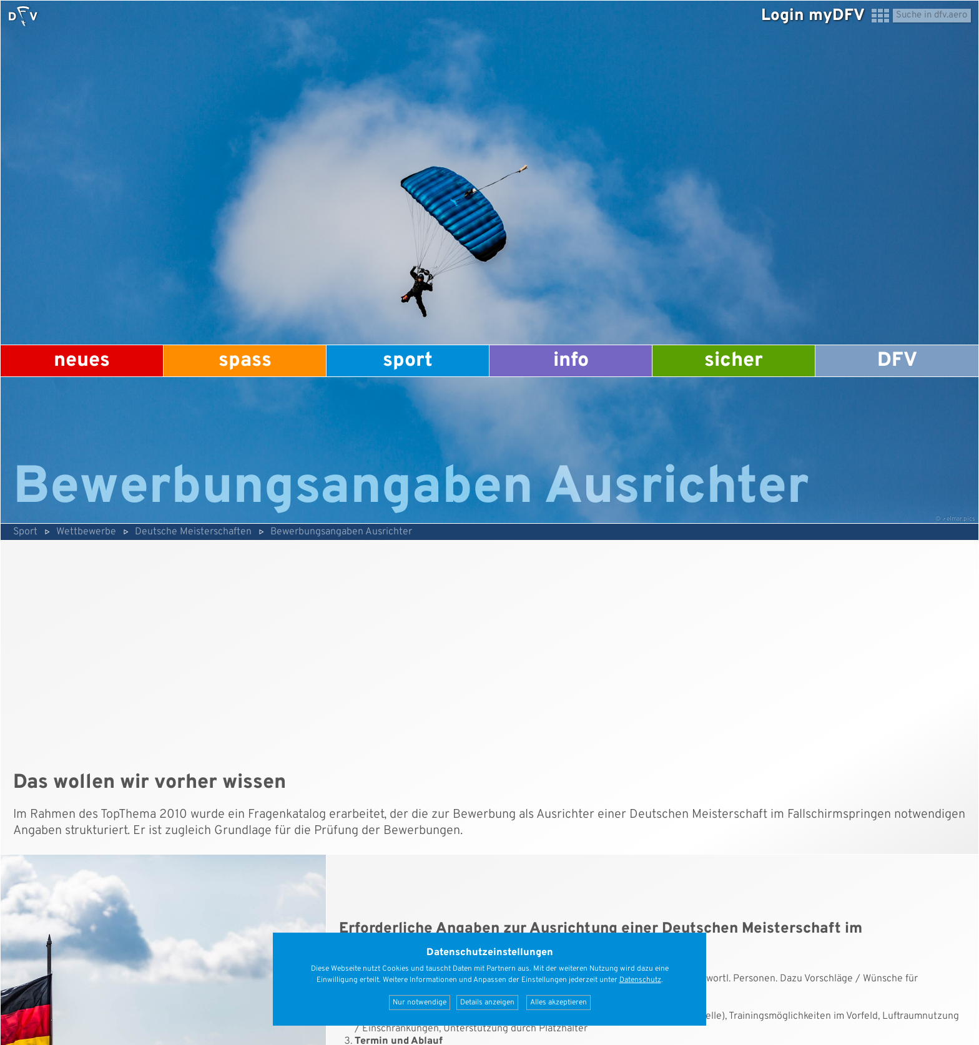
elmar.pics (961, 519)
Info (571, 360)
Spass (245, 360)
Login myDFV (813, 16)
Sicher (733, 360)
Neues (82, 360)
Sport (408, 360)
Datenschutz (640, 980)
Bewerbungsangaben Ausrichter (341, 532)
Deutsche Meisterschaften (193, 532)
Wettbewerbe (86, 532)
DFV (897, 360)
